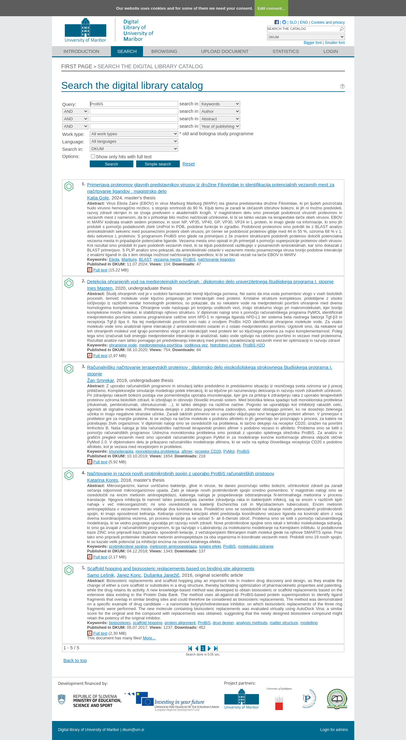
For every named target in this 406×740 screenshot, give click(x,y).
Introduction (81, 51)
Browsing (164, 51)
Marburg (129, 259)
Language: (73, 141)
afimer (186, 451)
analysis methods (251, 622)
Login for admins (334, 730)
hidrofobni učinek (225, 345)
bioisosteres (120, 622)
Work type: (73, 134)
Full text (100, 270)
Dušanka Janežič (161, 575)
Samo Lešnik (100, 575)
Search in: (73, 149)
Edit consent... (271, 8)
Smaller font (335, 43)
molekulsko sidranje (256, 546)
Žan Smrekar (100, 380)
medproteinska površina (160, 345)
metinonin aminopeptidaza (173, 546)
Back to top (75, 660)
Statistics (286, 51)
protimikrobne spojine (128, 546)
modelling (309, 622)
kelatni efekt (210, 546)
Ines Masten (100, 288)
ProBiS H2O (254, 345)
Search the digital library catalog (150, 66)
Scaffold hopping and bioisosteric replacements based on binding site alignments (171, 568)
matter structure (284, 622)
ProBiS (189, 259)
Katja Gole (98, 197)
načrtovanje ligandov (216, 259)
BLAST (145, 259)
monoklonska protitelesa (157, 451)
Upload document (225, 51)
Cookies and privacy (328, 22)
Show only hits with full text (124, 156)
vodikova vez (196, 345)
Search (127, 51)
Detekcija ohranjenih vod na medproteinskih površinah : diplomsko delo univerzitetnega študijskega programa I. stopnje (210, 281)
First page (77, 66)
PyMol (229, 451)
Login (330, 51)
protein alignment (180, 622)
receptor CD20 (208, 451)
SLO (293, 22)
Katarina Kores (102, 480)
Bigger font (313, 43)
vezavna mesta (167, 259)
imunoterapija (121, 451)
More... (149, 638)
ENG (304, 22)
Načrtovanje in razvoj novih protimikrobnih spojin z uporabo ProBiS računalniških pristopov (180, 473)
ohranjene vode (123, 345)
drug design (223, 622)
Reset (189, 163)
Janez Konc (129, 575)
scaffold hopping (147, 622)
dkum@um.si (133, 730)
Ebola (114, 259)
